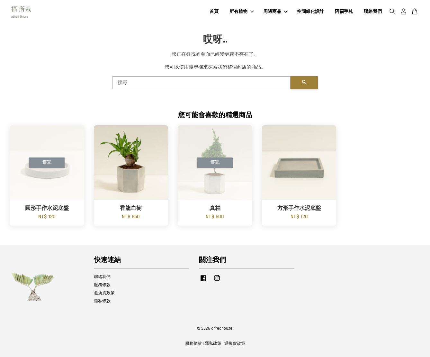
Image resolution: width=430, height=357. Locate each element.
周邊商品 (275, 11)
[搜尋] (201, 82)
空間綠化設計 (310, 11)
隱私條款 (102, 301)
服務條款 (102, 284)
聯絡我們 (373, 11)
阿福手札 (344, 11)
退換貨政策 (104, 293)
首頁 (214, 11)
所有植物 (241, 11)
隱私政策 (213, 343)
